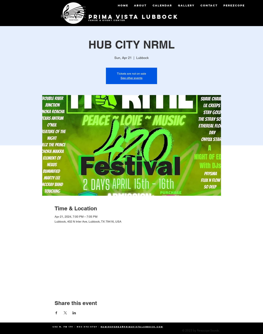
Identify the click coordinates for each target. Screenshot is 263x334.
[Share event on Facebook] (56, 312)
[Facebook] (255, 159)
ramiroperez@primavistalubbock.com (132, 327)
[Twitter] (255, 167)
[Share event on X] (65, 312)
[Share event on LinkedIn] (74, 312)
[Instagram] (255, 174)
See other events (131, 78)
